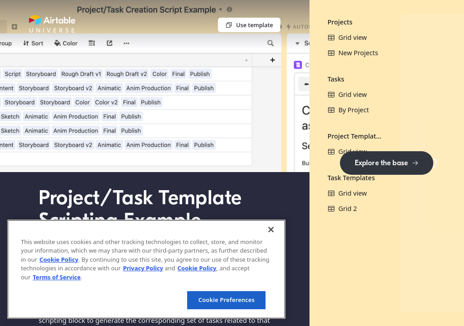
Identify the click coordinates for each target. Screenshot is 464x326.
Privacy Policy (143, 268)
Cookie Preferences (226, 300)
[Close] (271, 230)
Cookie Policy (58, 259)
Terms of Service (57, 277)
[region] (146, 269)
